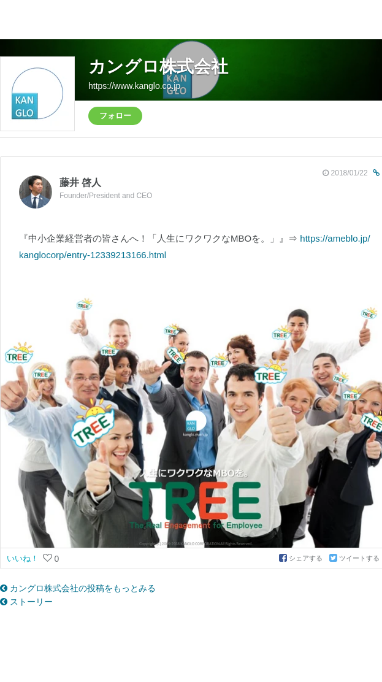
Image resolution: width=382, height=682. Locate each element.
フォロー (115, 115)
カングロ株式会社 (158, 66)
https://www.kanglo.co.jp (134, 86)
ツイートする (354, 558)
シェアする (301, 558)
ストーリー (26, 602)
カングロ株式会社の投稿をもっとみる (78, 588)
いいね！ (24, 558)
